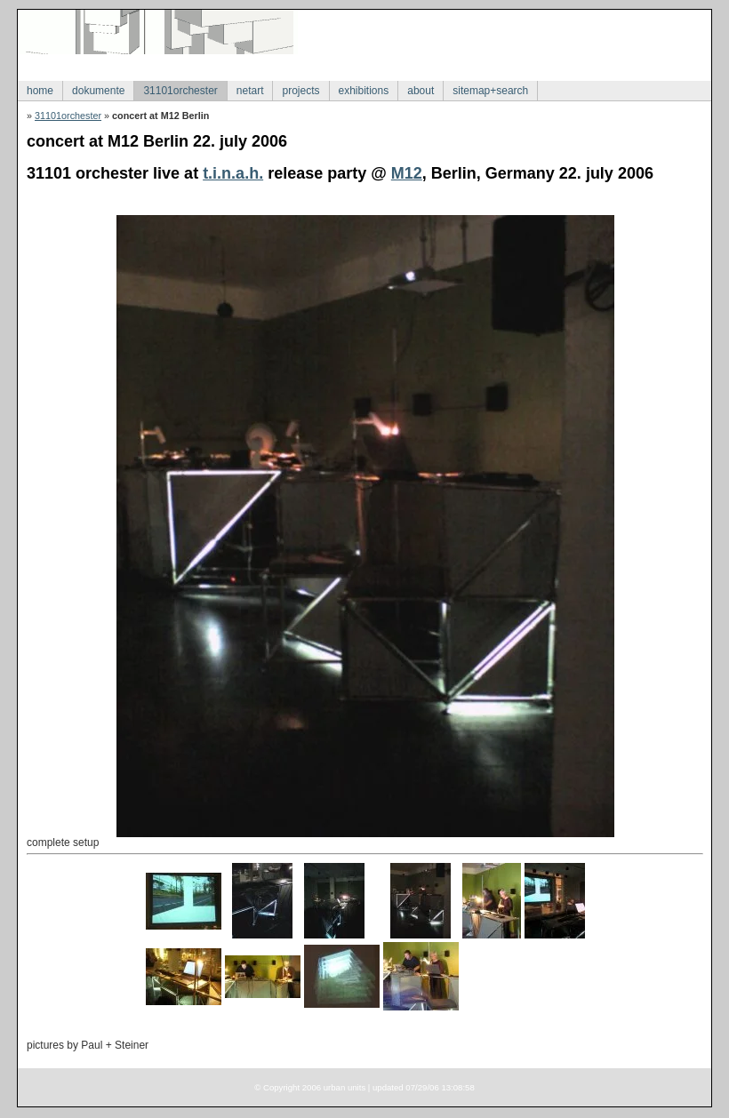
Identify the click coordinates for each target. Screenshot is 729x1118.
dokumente (98, 90)
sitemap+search (490, 90)
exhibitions (364, 90)
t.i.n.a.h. (233, 173)
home (40, 90)
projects (300, 90)
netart (250, 90)
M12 (406, 173)
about (420, 90)
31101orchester (180, 90)
